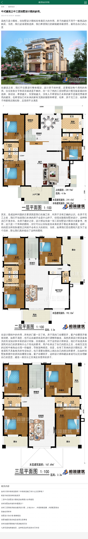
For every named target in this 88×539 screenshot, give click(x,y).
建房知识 (11, 7)
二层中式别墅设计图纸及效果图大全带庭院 (17, 499)
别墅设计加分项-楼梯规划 (11, 516)
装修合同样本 (6, 512)
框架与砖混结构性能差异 (10, 495)
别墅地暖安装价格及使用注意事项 (14, 520)
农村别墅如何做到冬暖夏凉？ (12, 503)
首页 (2, 7)
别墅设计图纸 (29, 21)
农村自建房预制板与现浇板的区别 (14, 524)
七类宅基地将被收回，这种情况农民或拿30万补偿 (20, 528)
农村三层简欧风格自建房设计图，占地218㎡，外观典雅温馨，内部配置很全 (30, 508)
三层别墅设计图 (62, 221)
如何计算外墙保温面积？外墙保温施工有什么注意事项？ (22, 491)
